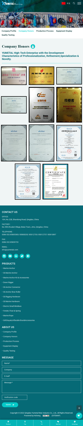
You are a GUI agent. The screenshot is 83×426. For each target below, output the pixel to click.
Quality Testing (8, 35)
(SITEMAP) (56, 416)
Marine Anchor (9, 268)
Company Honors (26, 31)
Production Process (45, 31)
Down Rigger (8, 282)
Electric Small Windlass (12, 306)
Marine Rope (8, 316)
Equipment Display (64, 31)
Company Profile (9, 31)
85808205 (24, 235)
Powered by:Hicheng (32, 416)
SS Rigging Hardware (11, 297)
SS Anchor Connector (11, 287)
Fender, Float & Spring (12, 311)
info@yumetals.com (10, 250)
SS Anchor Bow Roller (11, 292)
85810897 (52, 235)
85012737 (42, 235)
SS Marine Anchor (10, 273)
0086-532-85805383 (10, 235)
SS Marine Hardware (11, 301)
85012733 (33, 235)
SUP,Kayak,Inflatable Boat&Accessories (19, 320)
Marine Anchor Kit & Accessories (16, 278)
